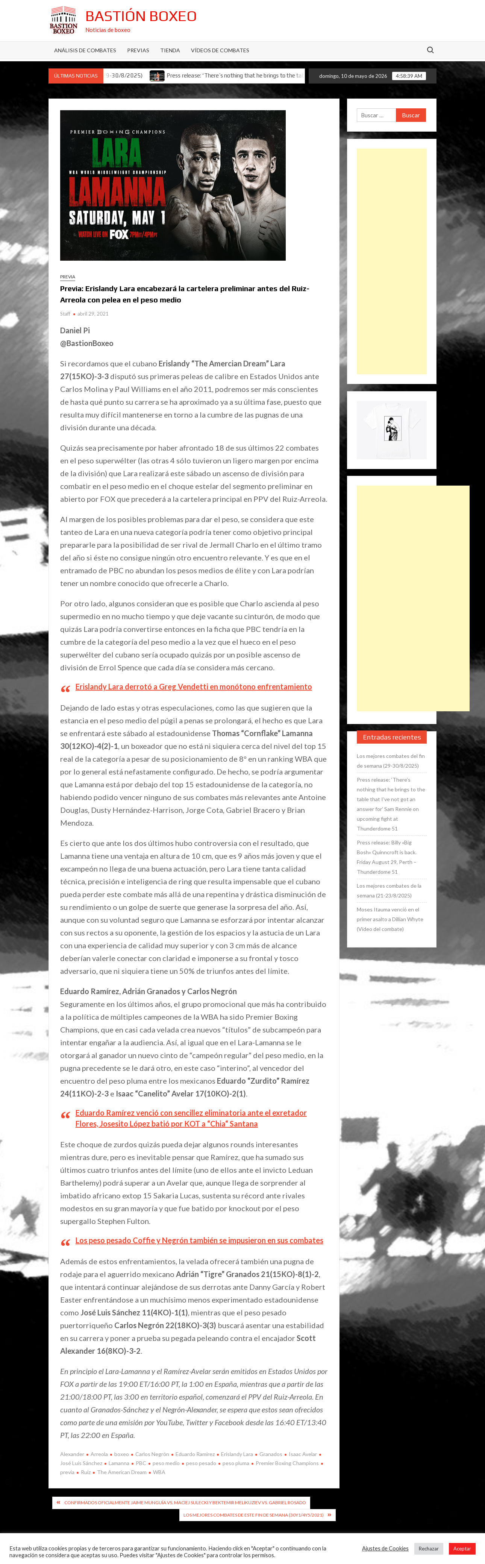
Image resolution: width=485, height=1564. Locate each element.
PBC (141, 1463)
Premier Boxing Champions (287, 1463)
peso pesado (201, 1463)
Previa (67, 276)
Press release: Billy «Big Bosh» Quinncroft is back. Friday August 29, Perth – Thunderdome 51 (387, 857)
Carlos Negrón (152, 1454)
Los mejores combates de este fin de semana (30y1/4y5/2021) (253, 1515)
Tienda (170, 50)
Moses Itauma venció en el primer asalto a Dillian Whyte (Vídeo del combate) (390, 919)
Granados (270, 1454)
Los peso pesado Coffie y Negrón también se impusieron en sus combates (199, 1240)
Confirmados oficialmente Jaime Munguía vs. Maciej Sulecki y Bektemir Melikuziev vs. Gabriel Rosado (185, 1502)
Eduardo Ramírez (195, 1454)
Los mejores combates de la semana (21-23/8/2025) (389, 890)
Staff (65, 314)
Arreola (99, 1454)
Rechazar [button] (429, 1549)
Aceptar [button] (462, 1549)
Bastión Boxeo (141, 15)
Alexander (72, 1454)
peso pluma (236, 1463)
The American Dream (122, 1472)
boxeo (121, 1454)
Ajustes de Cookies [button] (385, 1548)
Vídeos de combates (220, 50)
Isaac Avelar (303, 1454)
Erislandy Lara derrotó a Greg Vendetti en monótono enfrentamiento (194, 686)
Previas (138, 50)
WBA (159, 1472)
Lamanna (119, 1463)
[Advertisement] (392, 261)
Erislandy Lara (237, 1454)
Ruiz (86, 1472)
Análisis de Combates (85, 50)
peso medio (166, 1463)
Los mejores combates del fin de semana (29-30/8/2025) (391, 761)
